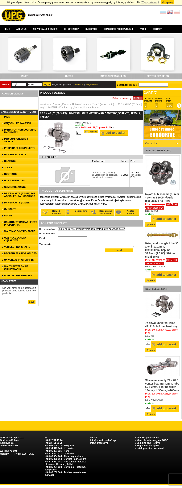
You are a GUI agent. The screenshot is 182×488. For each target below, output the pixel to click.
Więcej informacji (150, 2)
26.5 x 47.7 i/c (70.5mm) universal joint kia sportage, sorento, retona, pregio (105, 174)
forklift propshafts (18, 275)
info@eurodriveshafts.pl (103, 440)
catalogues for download (118, 28)
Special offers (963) (158, 150)
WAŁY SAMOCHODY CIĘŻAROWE (15, 239)
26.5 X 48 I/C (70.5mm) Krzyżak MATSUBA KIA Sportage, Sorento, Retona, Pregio (91, 106)
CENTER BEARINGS (158, 76)
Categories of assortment (18, 112)
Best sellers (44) (156, 289)
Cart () (151, 92)
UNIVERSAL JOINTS (15, 154)
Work (143, 28)
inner (24, 76)
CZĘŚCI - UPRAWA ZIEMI (17, 123)
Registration (92, 84)
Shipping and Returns (45, 28)
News (5, 84)
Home (7, 28)
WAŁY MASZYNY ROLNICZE (19, 231)
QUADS (8, 215)
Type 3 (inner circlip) (103, 104)
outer (69, 76)
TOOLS (8, 167)
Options (93, 132)
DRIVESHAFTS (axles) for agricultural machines (20, 195)
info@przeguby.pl (99, 443)
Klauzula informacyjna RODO (152, 440)
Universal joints (80, 104)
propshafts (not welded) (20, 253)
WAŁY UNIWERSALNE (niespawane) (16, 267)
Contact (157, 28)
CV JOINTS (10, 209)
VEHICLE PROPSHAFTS (17, 247)
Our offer (91, 28)
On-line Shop (71, 28)
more (152, 224)
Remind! (79, 84)
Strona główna (60, 104)
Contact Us (151, 143)
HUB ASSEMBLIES (14, 180)
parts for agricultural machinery (20, 131)
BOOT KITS (10, 174)
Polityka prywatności (148, 437)
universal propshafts (19, 260)
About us (21, 28)
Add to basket (115, 132)
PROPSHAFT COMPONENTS (19, 148)
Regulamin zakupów (148, 445)
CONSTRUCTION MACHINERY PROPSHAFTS (20, 223)
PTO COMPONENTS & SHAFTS (16, 140)
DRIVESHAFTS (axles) (113, 76)
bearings (10, 161)
